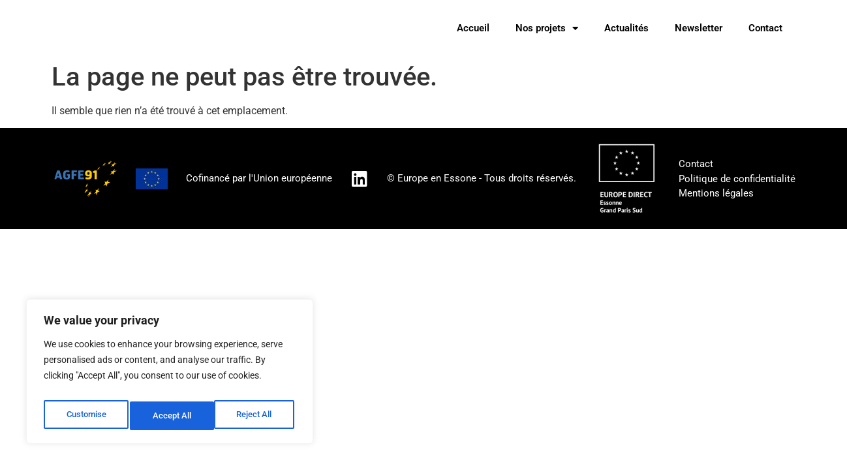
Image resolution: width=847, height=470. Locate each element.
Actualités (626, 28)
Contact (765, 28)
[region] (169, 375)
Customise (85, 416)
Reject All (171, 416)
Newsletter (698, 28)
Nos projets (547, 28)
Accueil (473, 28)
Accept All (256, 416)
